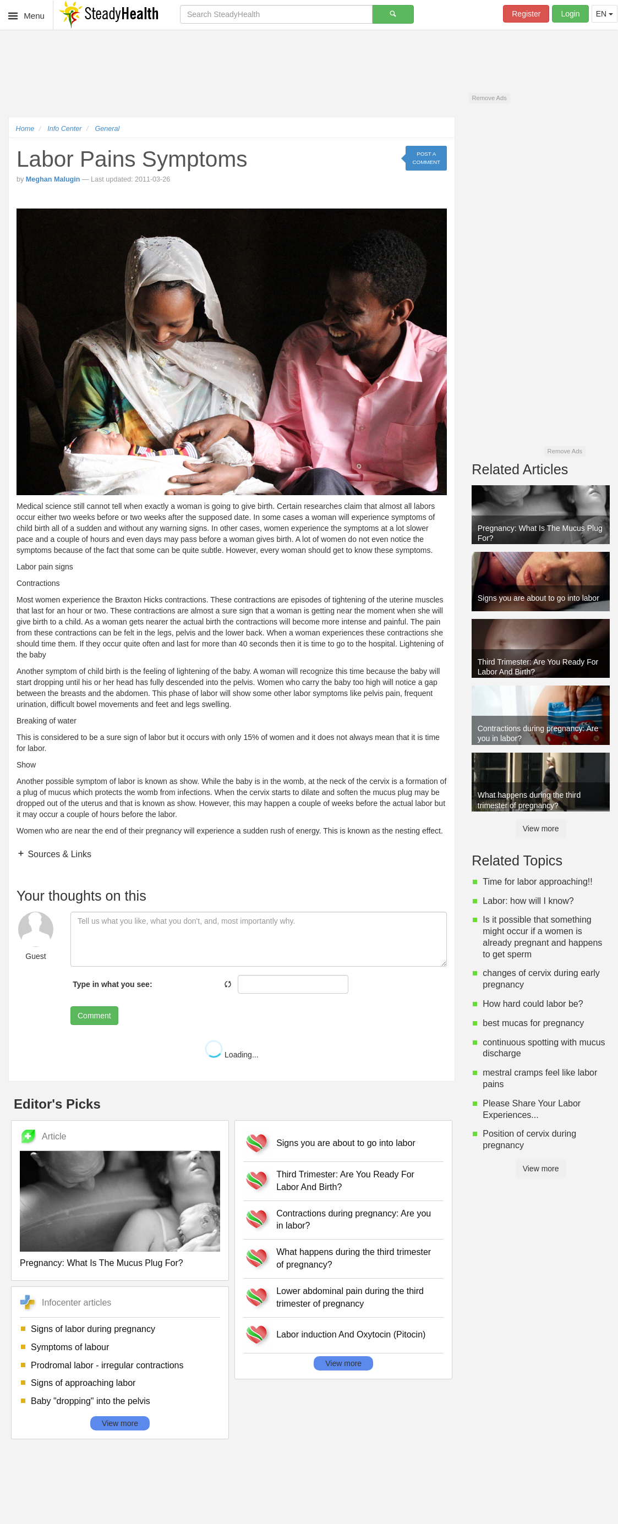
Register (526, 13)
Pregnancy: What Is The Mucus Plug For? (101, 1263)
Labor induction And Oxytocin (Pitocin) (350, 1334)
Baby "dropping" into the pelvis (90, 1401)
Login (570, 13)
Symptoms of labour (70, 1347)
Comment (94, 1015)
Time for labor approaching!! (538, 881)
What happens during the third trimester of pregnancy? (353, 1258)
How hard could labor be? (533, 1003)
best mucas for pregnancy (533, 1023)
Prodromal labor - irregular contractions (107, 1365)
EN (604, 13)
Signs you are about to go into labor (345, 1143)
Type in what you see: (112, 984)
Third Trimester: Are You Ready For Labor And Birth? (345, 1181)
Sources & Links (58, 854)
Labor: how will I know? (528, 901)
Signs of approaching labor (83, 1383)
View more (120, 1423)
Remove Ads (489, 98)
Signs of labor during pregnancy (93, 1329)
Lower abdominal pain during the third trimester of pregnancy (350, 1297)
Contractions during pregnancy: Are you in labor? (353, 1220)
